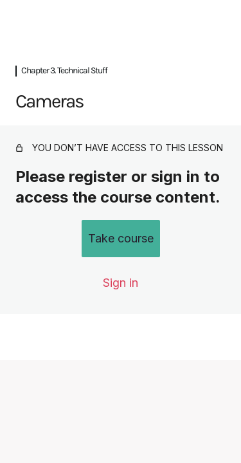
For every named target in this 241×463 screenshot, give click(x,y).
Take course (121, 238)
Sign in (120, 282)
